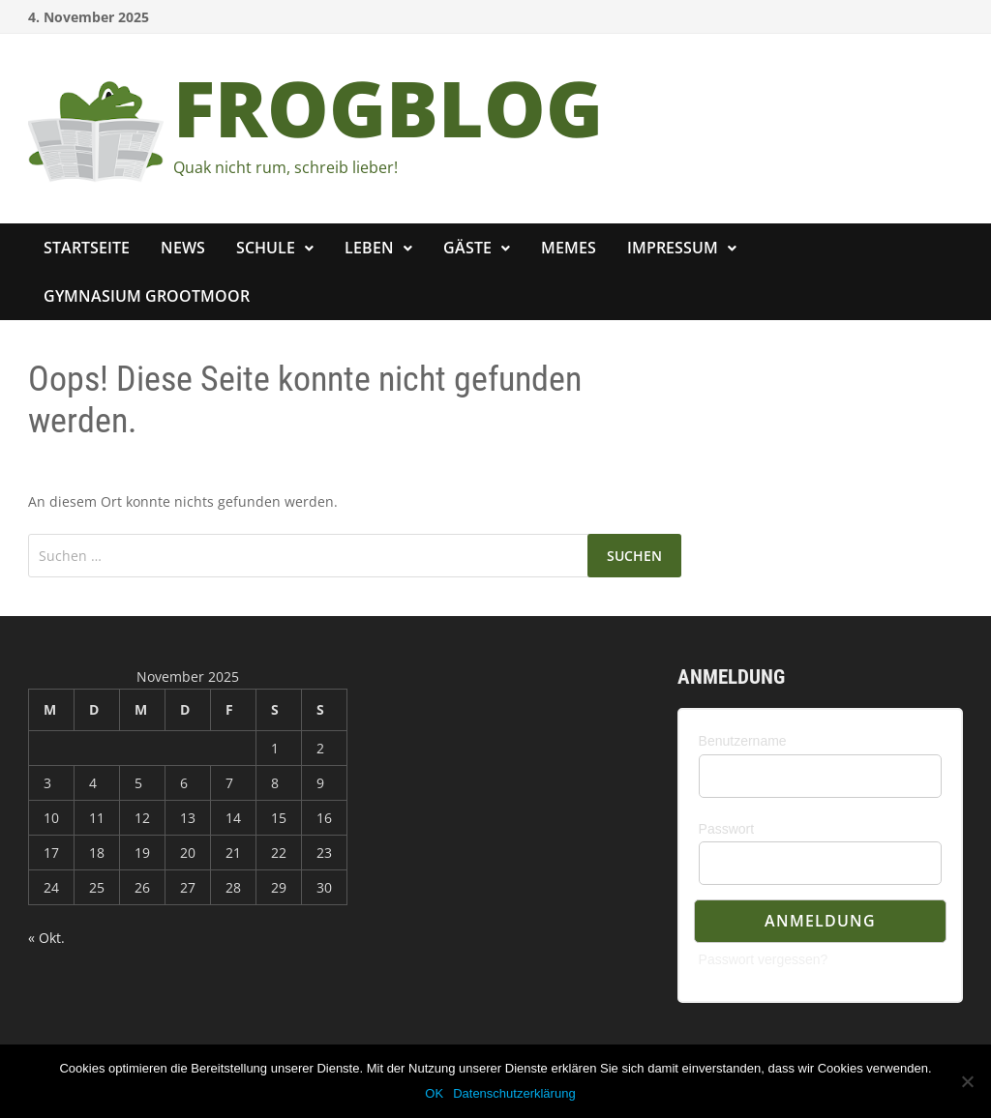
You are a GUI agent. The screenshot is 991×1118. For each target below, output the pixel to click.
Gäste (467, 247)
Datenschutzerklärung (514, 1093)
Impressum (672, 247)
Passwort (727, 829)
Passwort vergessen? (763, 959)
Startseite (87, 247)
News (183, 247)
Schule (265, 247)
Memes (568, 247)
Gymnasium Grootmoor (147, 296)
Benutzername (743, 741)
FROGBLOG (388, 107)
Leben (369, 247)
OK (434, 1093)
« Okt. (46, 937)
